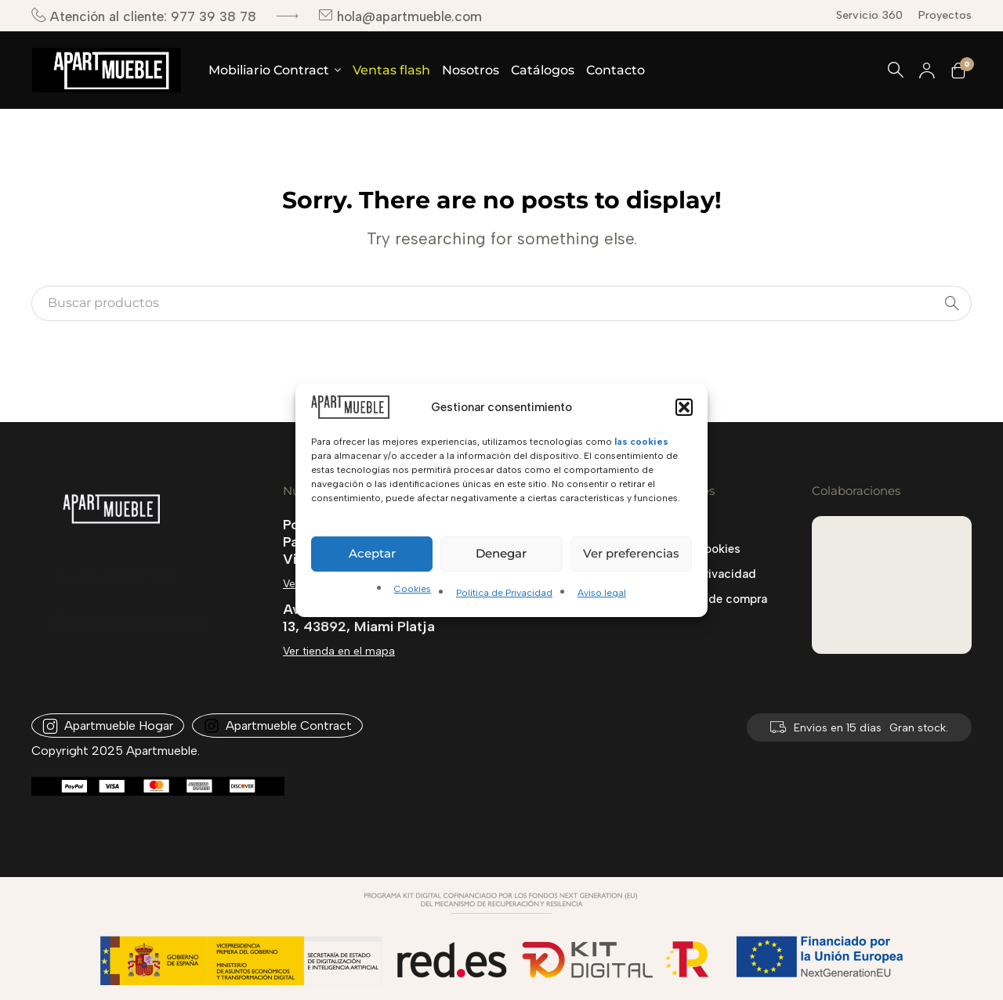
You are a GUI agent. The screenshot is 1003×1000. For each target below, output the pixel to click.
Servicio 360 (869, 15)
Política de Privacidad (504, 592)
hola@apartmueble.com (400, 16)
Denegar (501, 553)
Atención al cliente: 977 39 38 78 (143, 16)
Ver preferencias (631, 553)
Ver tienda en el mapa (339, 651)
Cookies (412, 588)
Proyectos (945, 15)
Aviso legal (602, 592)
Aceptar (372, 553)
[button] (684, 406)
